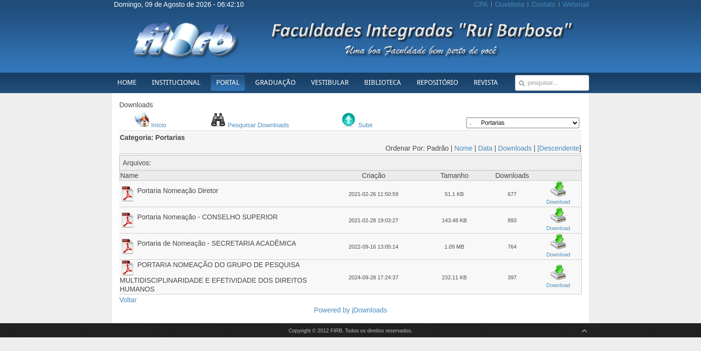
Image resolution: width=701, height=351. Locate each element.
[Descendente (558, 148)
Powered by (333, 310)
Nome (463, 148)
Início (158, 125)
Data (485, 148)
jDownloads (369, 310)
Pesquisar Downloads (258, 125)
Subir (365, 125)
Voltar (128, 300)
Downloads (515, 148)
